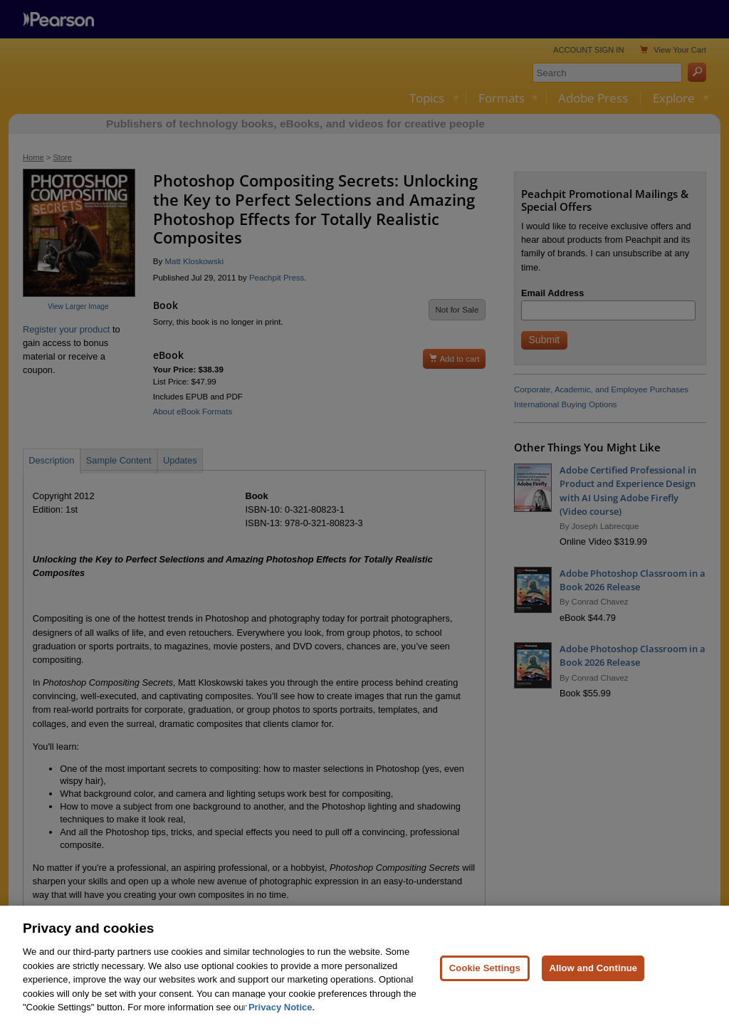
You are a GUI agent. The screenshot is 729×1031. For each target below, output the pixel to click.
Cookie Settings (484, 968)
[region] (364, 968)
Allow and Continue (593, 968)
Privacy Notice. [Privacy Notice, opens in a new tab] (281, 1007)
